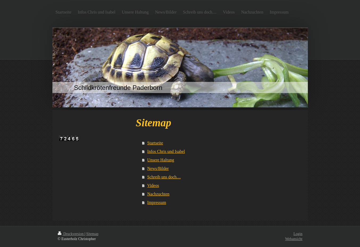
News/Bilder (158, 168)
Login (297, 234)
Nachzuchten (158, 194)
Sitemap (92, 234)
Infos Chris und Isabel (166, 151)
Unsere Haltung (160, 160)
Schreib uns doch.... (164, 177)
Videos (153, 185)
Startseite (155, 143)
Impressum (156, 202)
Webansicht (294, 239)
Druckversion (71, 234)
